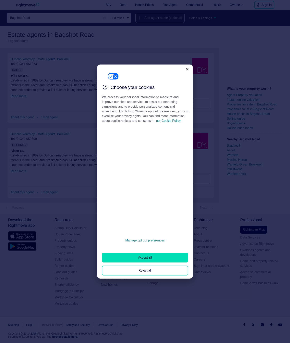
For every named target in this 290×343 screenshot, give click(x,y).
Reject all (145, 270)
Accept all (145, 257)
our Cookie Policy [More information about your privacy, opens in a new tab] (168, 120)
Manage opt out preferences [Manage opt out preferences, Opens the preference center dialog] (145, 240)
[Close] (187, 69)
